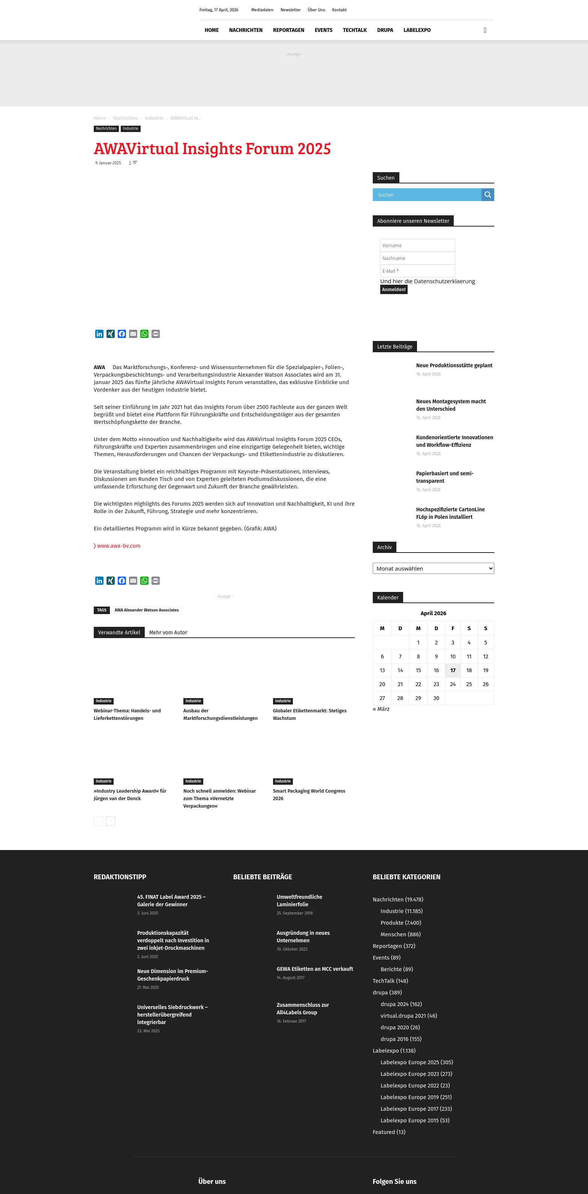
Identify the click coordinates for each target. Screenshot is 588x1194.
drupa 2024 (401, 1004)
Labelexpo (417, 30)
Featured (389, 1132)
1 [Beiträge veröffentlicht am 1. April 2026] (418, 642)
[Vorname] (417, 245)
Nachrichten (245, 30)
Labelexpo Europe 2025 (417, 1062)
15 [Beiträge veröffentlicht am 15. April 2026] (418, 670)
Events (323, 30)
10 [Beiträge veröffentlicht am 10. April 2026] (453, 656)
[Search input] (429, 194)
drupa (385, 30)
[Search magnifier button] (488, 194)
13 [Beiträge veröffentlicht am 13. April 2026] (382, 670)
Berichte (397, 969)
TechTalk (355, 30)
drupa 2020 (400, 1027)
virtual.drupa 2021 (409, 1015)
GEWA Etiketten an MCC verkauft (315, 969)
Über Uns (316, 10)
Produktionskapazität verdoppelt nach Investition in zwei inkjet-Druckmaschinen (173, 940)
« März (381, 709)
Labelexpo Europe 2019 (416, 1097)
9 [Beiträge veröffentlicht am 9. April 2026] (436, 656)
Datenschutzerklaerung (444, 281)
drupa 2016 (401, 1039)
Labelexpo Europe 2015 (415, 1120)
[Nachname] (417, 258)
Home (212, 30)
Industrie (154, 118)
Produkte (401, 922)
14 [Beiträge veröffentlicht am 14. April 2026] (400, 670)
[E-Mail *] (417, 270)
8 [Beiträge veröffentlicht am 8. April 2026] (418, 656)
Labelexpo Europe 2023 (416, 1074)
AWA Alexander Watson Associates (147, 610)
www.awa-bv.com (117, 545)
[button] (485, 30)
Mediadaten (262, 10)
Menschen (401, 934)
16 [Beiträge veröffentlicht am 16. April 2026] (436, 670)
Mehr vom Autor (168, 632)
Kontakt (339, 10)
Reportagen (288, 30)
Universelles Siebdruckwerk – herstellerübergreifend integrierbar (172, 1015)
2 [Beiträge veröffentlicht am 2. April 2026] (436, 642)
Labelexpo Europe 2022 (415, 1085)
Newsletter (290, 10)
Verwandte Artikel (119, 632)
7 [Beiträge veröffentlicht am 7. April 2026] (400, 656)
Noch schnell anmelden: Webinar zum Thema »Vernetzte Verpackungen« (219, 798)
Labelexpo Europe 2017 (416, 1108)
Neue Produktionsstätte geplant (454, 365)
